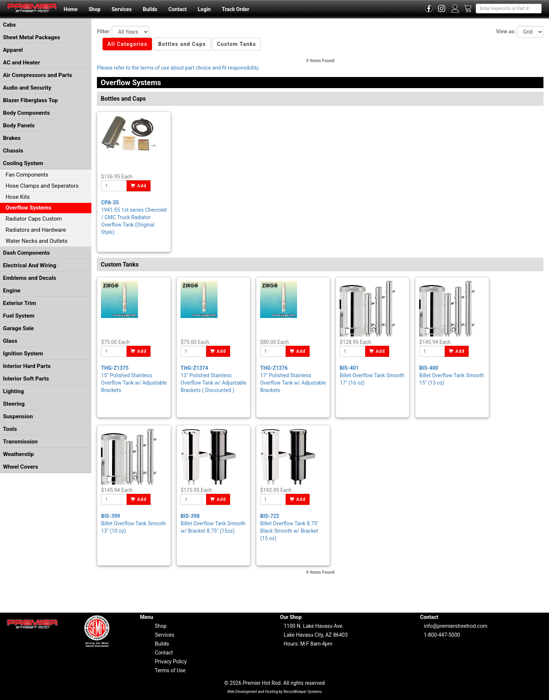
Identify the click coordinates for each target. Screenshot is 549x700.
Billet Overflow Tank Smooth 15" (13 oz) (451, 375)
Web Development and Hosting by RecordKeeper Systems (274, 692)
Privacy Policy (171, 661)
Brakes (12, 138)
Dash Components (26, 252)
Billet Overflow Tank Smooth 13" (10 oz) (133, 523)
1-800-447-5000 (442, 635)
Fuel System (18, 315)
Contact (177, 9)
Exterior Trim (19, 303)
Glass (10, 341)
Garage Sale (18, 328)
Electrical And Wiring (29, 265)
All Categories (127, 44)
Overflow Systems (28, 207)
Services (122, 9)
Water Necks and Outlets (36, 241)
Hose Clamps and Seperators (42, 185)
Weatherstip (18, 454)
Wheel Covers (20, 466)
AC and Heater (21, 62)
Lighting (13, 391)
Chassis (13, 150)
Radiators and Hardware (36, 230)
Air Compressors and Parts (37, 75)
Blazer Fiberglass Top (30, 100)
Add (138, 185)
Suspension (18, 416)
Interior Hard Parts (27, 366)
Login (204, 9)
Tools (10, 429)
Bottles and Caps (182, 44)
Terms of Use (170, 670)
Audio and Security (27, 87)
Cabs (9, 24)
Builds (150, 9)
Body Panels (19, 125)
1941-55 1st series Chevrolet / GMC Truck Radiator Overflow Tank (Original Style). (134, 217)
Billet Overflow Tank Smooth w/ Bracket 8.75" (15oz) (213, 523)
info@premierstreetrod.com (456, 626)
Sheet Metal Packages (31, 37)
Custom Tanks (236, 44)
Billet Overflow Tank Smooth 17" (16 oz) (372, 375)
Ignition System (23, 353)
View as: (506, 31)
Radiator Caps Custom (34, 218)
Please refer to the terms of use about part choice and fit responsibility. (178, 68)
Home (70, 9)
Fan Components (27, 174)
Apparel (13, 50)
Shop (94, 9)
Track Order (235, 9)
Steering (13, 404)
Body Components (26, 113)
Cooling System (23, 163)
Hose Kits (18, 197)
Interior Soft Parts (26, 378)
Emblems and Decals (29, 278)
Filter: (103, 31)
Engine (11, 290)
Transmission (20, 441)
